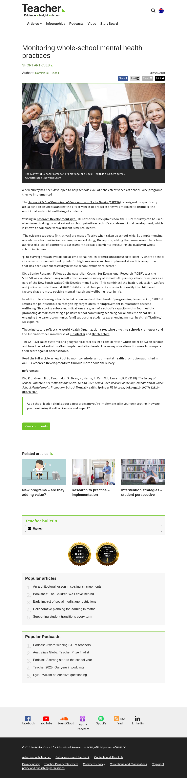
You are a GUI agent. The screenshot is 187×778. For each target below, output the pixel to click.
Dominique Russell (47, 73)
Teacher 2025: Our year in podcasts (58, 667)
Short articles (36, 65)
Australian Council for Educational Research (57, 747)
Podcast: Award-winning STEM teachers (62, 645)
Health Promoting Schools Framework (129, 329)
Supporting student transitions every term (62, 616)
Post (135, 78)
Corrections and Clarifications (128, 764)
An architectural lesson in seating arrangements (67, 586)
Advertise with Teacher (36, 757)
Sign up (35, 528)
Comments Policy (94, 764)
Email (147, 78)
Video (92, 23)
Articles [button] (34, 23)
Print (160, 78)
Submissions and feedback (72, 757)
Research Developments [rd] (56, 219)
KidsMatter (77, 334)
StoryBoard (109, 23)
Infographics (55, 23)
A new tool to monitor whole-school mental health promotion (96, 358)
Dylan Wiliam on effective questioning (60, 675)
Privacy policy (31, 764)
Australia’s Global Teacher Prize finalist (61, 652)
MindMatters (101, 334)
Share (123, 78)
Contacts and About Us (108, 757)
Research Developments (49, 363)
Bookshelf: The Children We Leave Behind (63, 594)
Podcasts (76, 23)
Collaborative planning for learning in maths (64, 609)
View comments (36, 426)
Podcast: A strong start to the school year (62, 660)
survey (109, 363)
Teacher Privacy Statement (61, 764)
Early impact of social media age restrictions (64, 601)
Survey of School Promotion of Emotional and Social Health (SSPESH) (74, 202)
